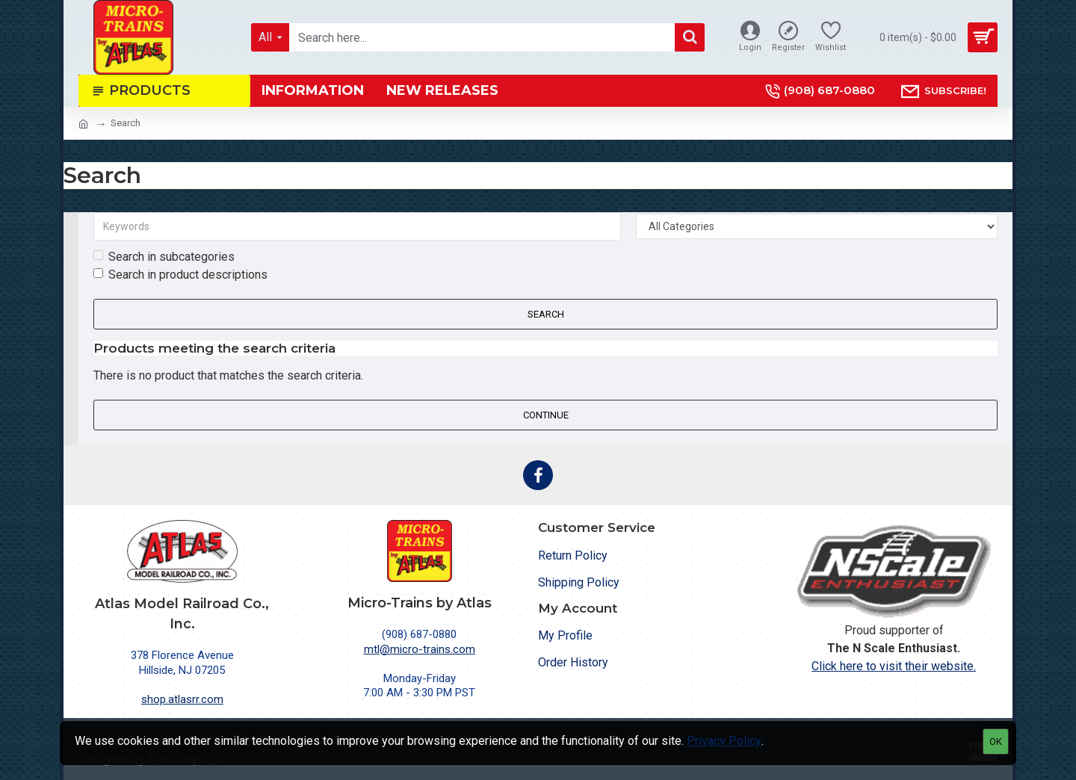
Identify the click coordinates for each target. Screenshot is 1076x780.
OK (995, 741)
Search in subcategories (164, 257)
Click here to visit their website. (893, 666)
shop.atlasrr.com (182, 699)
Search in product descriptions (180, 274)
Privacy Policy (724, 741)
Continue (546, 415)
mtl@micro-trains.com (419, 649)
